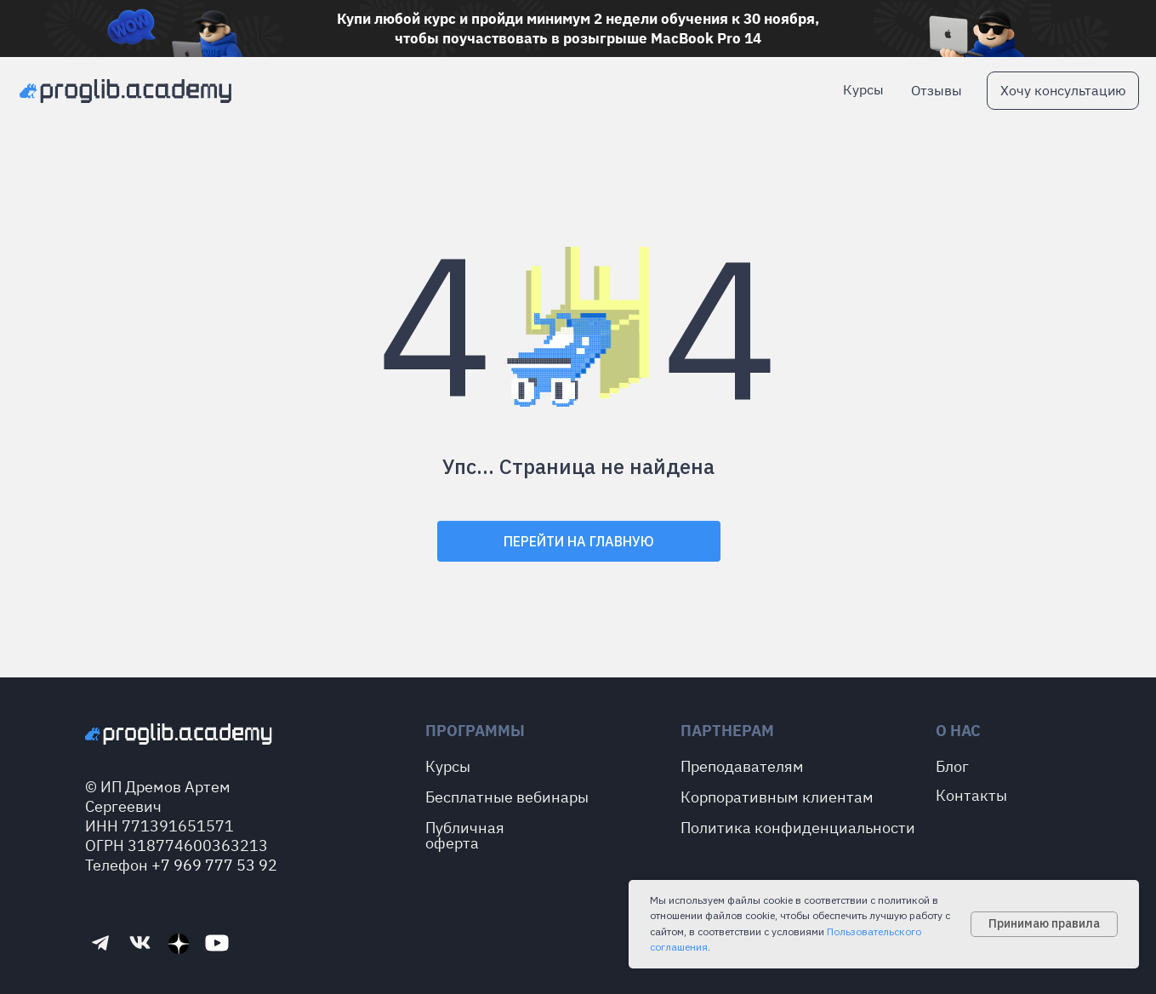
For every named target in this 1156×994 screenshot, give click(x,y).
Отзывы (936, 90)
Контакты (971, 795)
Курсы (863, 89)
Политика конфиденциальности (798, 827)
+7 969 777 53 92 (214, 865)
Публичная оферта (464, 835)
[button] (1063, 90)
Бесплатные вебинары (507, 797)
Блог (952, 766)
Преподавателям (742, 766)
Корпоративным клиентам (777, 797)
